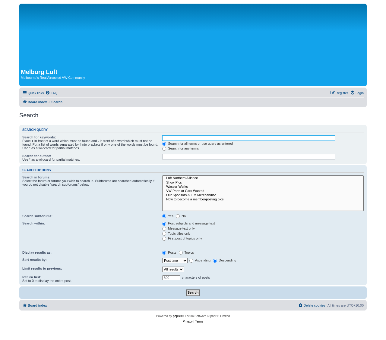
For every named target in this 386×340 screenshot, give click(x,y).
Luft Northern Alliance (263, 178)
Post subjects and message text (188, 223)
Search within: (33, 223)
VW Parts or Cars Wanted (263, 191)
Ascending (199, 260)
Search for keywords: (39, 137)
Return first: (31, 277)
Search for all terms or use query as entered (197, 143)
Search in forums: (36, 177)
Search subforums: (37, 216)
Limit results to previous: (42, 268)
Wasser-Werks (263, 187)
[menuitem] (51, 93)
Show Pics (263, 183)
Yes (167, 216)
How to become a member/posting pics (263, 199)
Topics (186, 252)
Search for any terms (180, 148)
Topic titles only (176, 233)
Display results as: (37, 252)
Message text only (178, 228)
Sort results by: (34, 259)
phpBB (177, 316)
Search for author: (36, 156)
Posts (169, 252)
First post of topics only (182, 238)
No (181, 216)
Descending (224, 260)
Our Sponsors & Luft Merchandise (263, 195)
